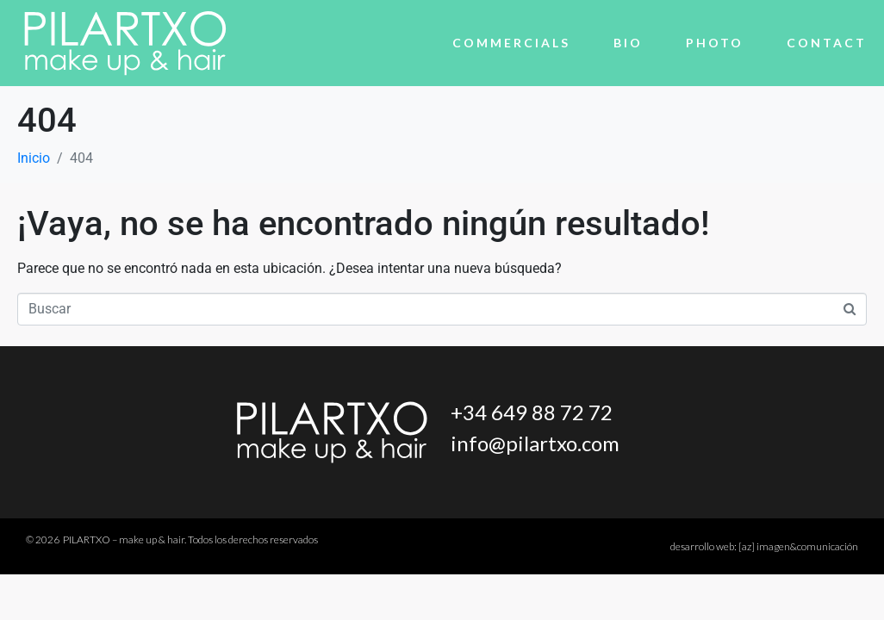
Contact (827, 42)
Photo (715, 42)
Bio (628, 42)
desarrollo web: (764, 546)
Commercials (511, 42)
